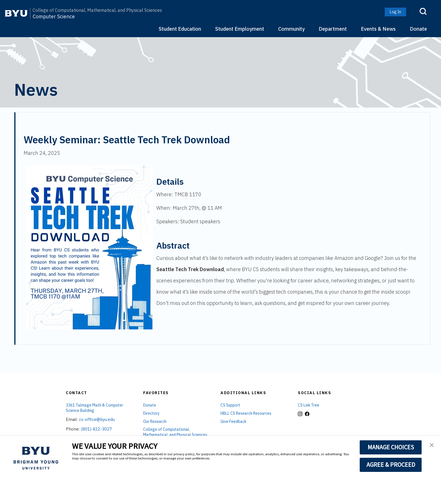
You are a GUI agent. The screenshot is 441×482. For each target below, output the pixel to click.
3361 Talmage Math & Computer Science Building (94, 408)
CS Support (230, 405)
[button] (431, 445)
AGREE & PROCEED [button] (390, 464)
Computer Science (54, 17)
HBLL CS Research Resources (245, 413)
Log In (395, 11)
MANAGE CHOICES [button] (391, 447)
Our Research (154, 421)
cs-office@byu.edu (97, 419)
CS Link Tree (308, 405)
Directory (151, 413)
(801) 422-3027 (96, 429)
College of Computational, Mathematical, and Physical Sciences (97, 10)
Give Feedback (233, 421)
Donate (418, 29)
